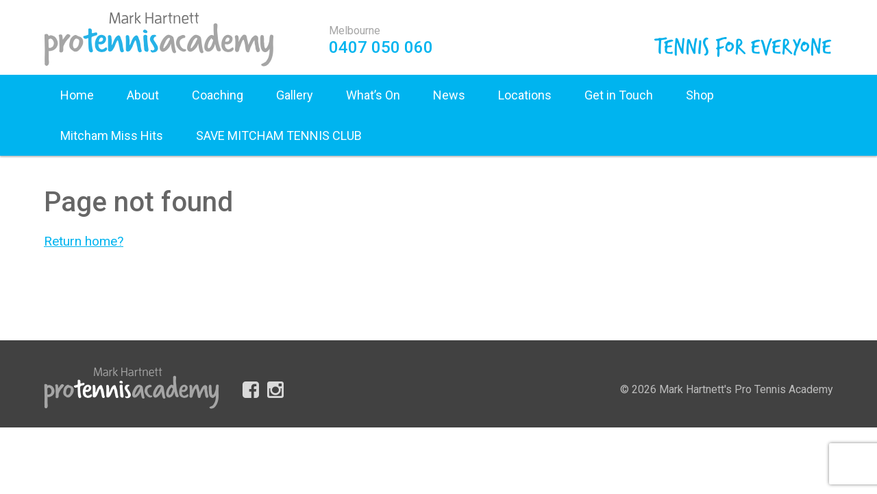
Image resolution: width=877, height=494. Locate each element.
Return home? (83, 241)
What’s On (373, 95)
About (143, 95)
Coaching (217, 95)
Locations (525, 95)
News (449, 95)
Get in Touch (618, 95)
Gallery (294, 95)
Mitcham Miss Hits (111, 135)
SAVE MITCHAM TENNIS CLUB (279, 135)
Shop (700, 95)
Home (77, 95)
